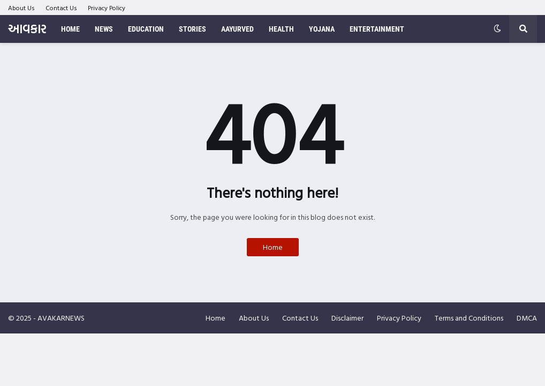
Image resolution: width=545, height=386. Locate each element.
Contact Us (61, 7)
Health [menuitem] (281, 29)
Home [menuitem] (70, 29)
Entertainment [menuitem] (377, 29)
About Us (21, 7)
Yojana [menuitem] (322, 29)
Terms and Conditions (469, 317)
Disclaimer (347, 317)
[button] (497, 29)
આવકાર (27, 28)
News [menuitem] (104, 29)
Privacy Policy (106, 7)
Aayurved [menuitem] (237, 29)
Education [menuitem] (146, 29)
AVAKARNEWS (61, 317)
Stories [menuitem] (192, 29)
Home (273, 247)
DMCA (527, 317)
